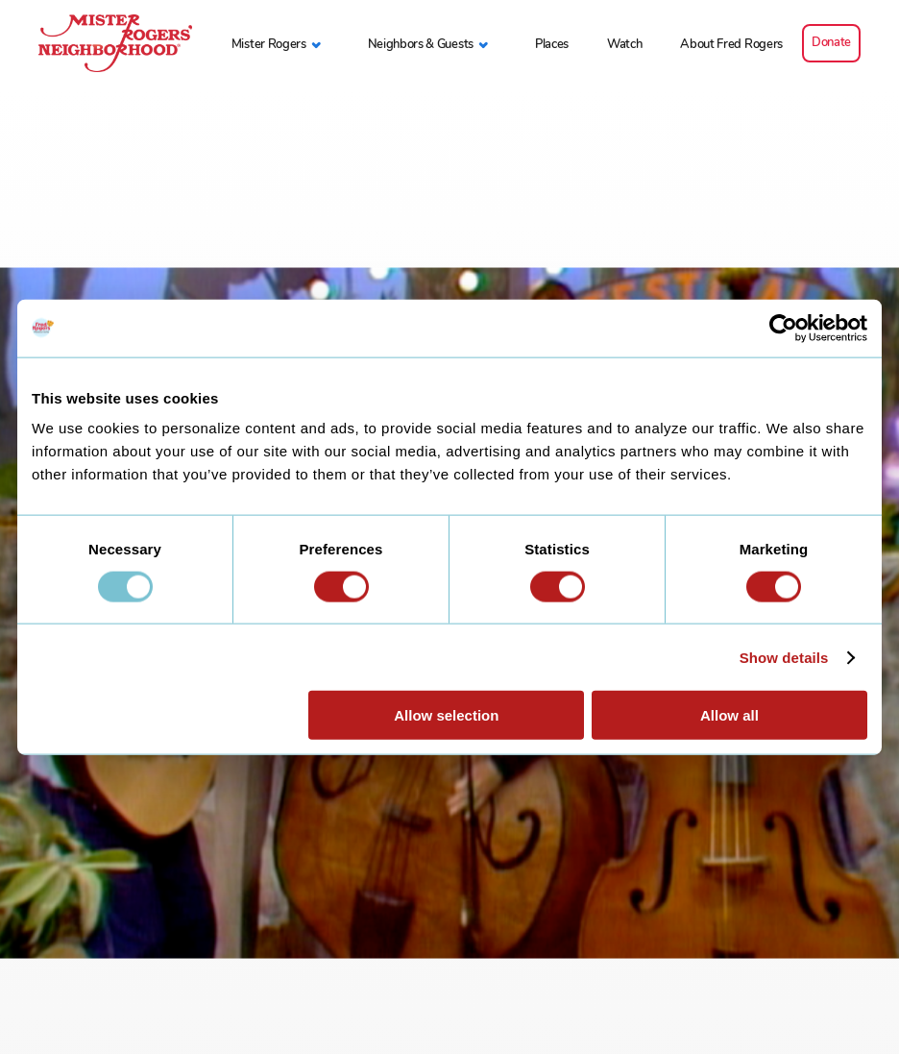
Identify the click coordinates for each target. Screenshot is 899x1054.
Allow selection (446, 715)
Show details (784, 657)
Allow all (729, 715)
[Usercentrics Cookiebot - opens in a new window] (783, 327)
